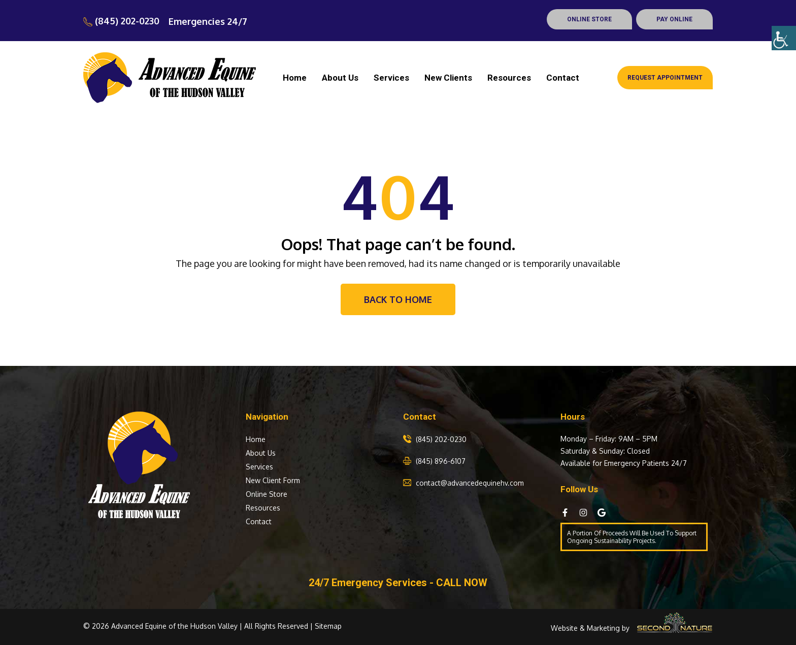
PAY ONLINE (674, 19)
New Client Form (273, 480)
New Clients (448, 78)
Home (295, 78)
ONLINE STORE (589, 19)
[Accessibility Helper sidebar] (784, 38)
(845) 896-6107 (441, 461)
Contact (562, 78)
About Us (340, 78)
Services (391, 78)
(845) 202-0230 (121, 20)
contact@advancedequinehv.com (470, 483)
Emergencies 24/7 (208, 21)
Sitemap (328, 626)
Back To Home (398, 299)
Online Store (266, 494)
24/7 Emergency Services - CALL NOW (398, 582)
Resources (509, 78)
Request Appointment (665, 77)
